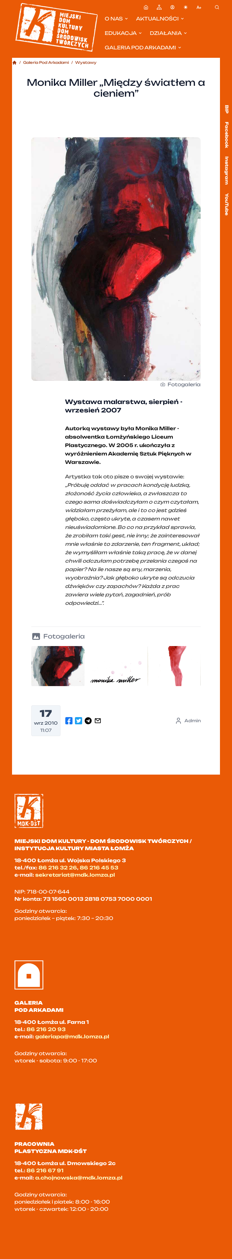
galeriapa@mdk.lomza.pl (72, 1037)
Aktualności (160, 19)
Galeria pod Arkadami (143, 48)
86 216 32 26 (58, 868)
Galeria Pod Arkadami (46, 62)
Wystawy (86, 62)
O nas (117, 19)
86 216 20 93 (46, 1029)
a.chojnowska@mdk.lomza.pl (78, 1178)
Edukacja (124, 33)
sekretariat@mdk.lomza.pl (75, 875)
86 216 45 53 (99, 868)
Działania (169, 33)
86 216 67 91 (44, 1170)
